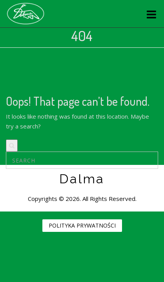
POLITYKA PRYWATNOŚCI (82, 225)
